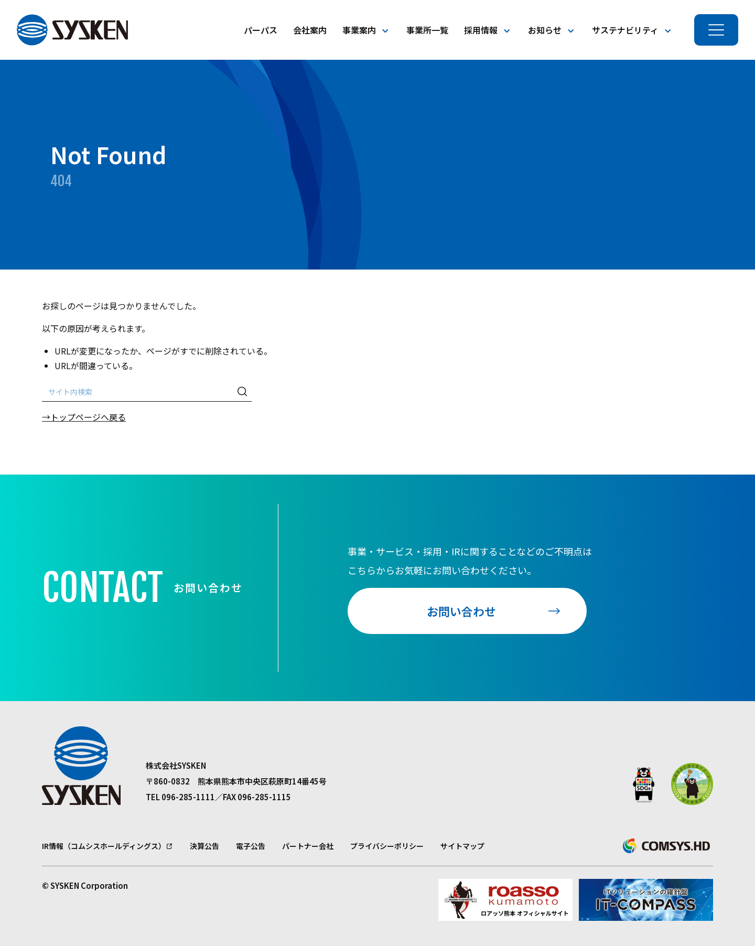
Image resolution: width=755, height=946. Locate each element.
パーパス (260, 30)
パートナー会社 (307, 846)
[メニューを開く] (716, 30)
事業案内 (359, 30)
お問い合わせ (461, 611)
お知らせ (545, 30)
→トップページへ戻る (84, 417)
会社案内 (310, 30)
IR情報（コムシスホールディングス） (104, 846)
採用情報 (481, 30)
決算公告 (204, 846)
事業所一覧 (427, 30)
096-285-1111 (188, 796)
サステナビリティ (625, 30)
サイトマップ (462, 846)
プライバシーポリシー (387, 846)
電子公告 (250, 846)
